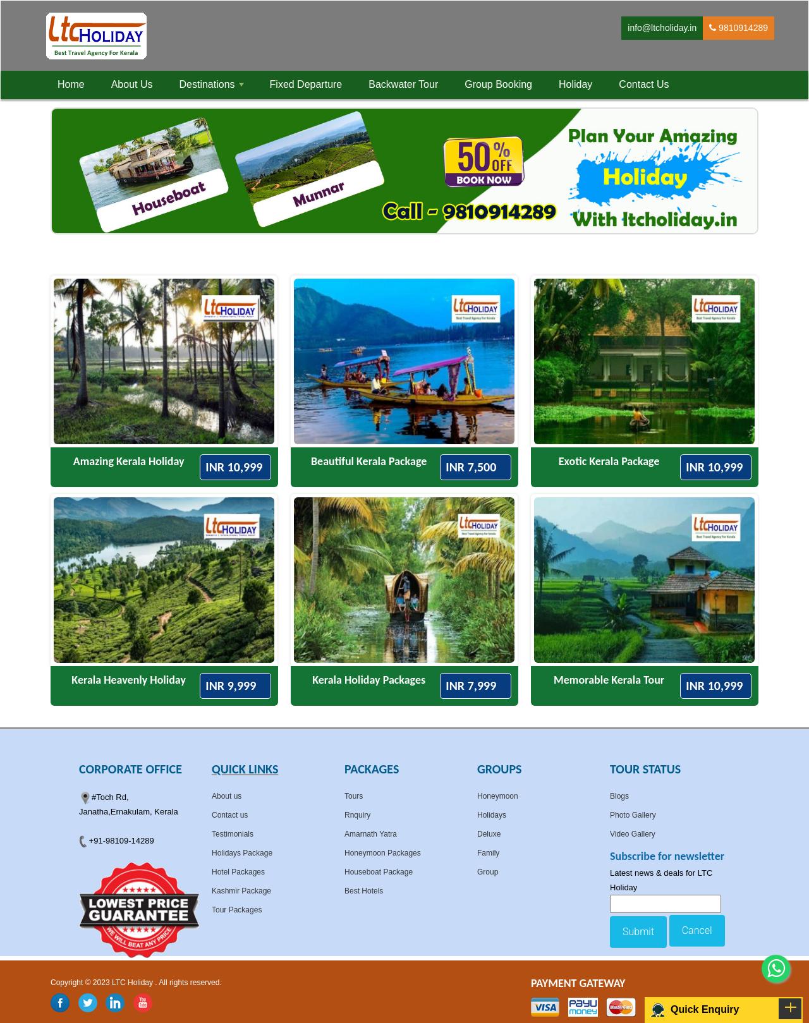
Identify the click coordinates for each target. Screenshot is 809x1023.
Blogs (619, 796)
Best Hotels (363, 891)
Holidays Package (242, 853)
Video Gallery (632, 834)
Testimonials (232, 834)
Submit (638, 932)
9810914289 (738, 28)
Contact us (230, 815)
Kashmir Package (241, 891)
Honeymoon (497, 796)
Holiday (575, 84)
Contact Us (644, 84)
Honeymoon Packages (382, 853)
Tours (353, 796)
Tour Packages (237, 909)
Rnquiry (357, 815)
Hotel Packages (238, 872)
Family (488, 853)
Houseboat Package (378, 872)
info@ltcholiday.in (662, 28)
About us (226, 796)
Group (487, 872)
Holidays (491, 815)
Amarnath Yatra (370, 834)
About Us (132, 84)
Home (71, 84)
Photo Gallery (633, 815)
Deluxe (489, 834)
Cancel (697, 930)
